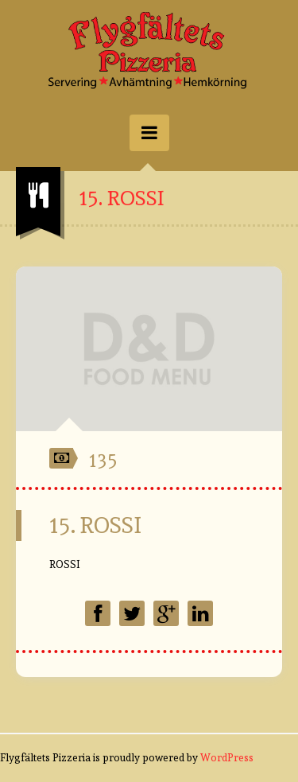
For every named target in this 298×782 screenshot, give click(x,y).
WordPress (226, 758)
